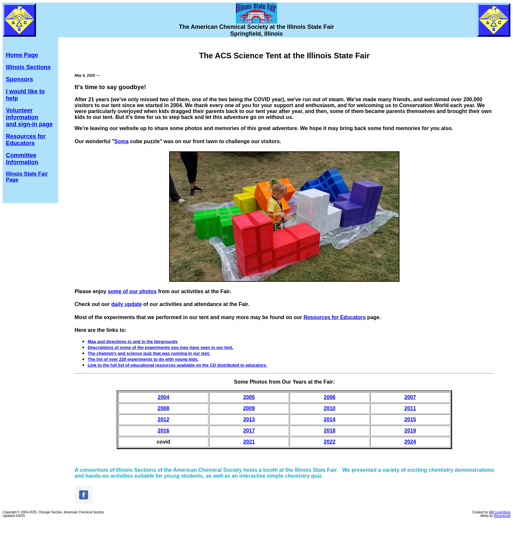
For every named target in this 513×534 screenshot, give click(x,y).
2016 (163, 430)
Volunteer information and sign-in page (29, 117)
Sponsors (19, 79)
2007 (410, 397)
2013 (249, 419)
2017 (249, 430)
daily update (126, 304)
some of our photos (132, 291)
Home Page (22, 55)
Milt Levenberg (499, 512)
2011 (410, 408)
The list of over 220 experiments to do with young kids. (143, 359)
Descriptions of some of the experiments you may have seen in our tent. (160, 347)
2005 (249, 397)
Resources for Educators (25, 139)
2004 (163, 397)
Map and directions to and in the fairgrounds (133, 341)
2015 (410, 419)
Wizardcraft (502, 516)
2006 (330, 397)
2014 (330, 419)
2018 (330, 430)
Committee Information (22, 158)
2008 (163, 408)
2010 (330, 408)
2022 (330, 442)
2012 (163, 419)
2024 (410, 442)
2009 (249, 408)
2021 (249, 442)
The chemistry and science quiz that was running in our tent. (149, 353)
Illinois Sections (28, 67)
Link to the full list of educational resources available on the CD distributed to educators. (177, 365)
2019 (410, 430)
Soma (121, 141)
